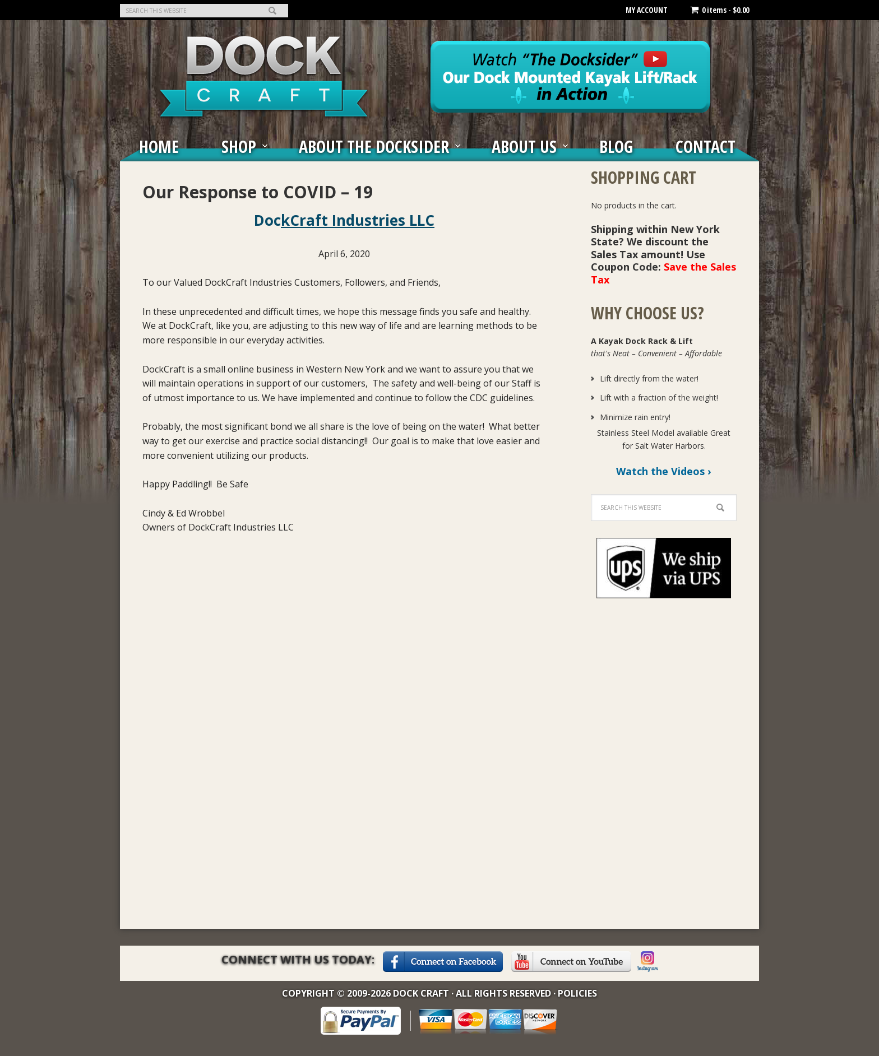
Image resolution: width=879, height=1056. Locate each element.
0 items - (719, 9)
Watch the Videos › (663, 471)
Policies (577, 993)
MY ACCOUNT (647, 9)
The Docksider (264, 76)
